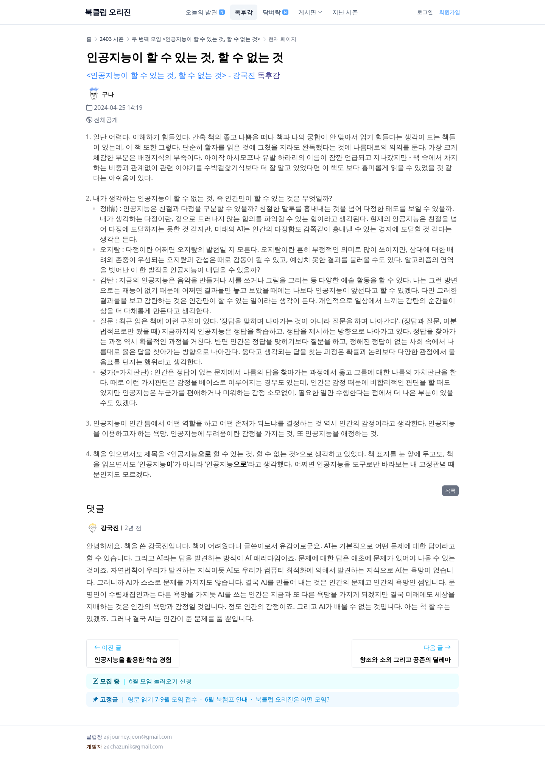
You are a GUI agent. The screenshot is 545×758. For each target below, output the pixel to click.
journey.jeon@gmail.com (141, 736)
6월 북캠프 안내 (226, 699)
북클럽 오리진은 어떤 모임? (292, 699)
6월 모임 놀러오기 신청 (160, 681)
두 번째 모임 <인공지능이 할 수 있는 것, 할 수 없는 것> (196, 38)
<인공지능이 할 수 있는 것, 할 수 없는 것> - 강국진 (170, 75)
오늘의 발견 (205, 12)
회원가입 (449, 12)
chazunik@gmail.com (136, 746)
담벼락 (275, 12)
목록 (450, 490)
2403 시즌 (112, 38)
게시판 (310, 12)
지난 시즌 (345, 12)
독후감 (244, 12)
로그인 (425, 12)
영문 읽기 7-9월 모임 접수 (162, 699)
